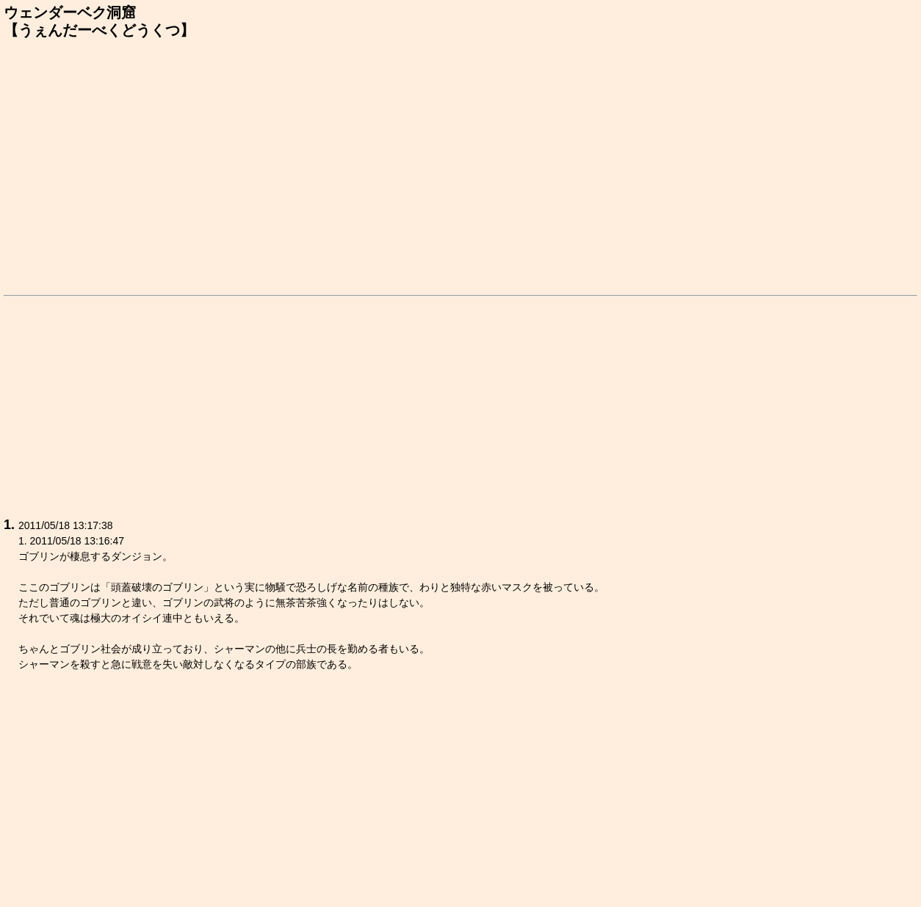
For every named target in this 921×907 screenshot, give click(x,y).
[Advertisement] (460, 164)
